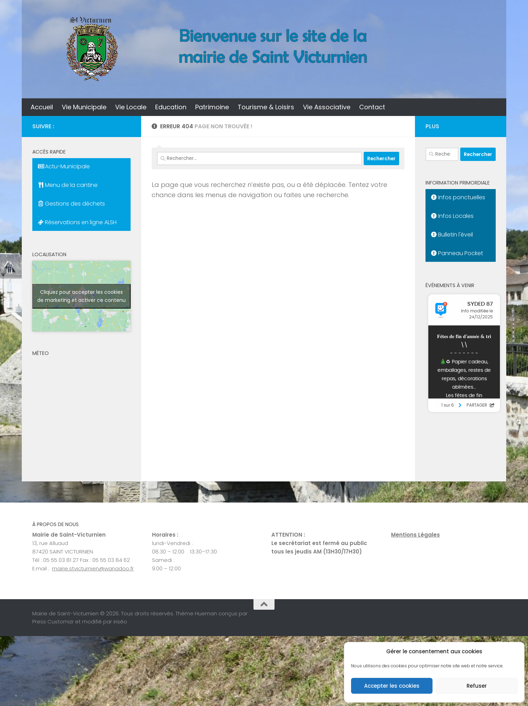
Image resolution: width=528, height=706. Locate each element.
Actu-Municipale (64, 166)
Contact (372, 107)
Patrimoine (212, 107)
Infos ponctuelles (458, 197)
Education (170, 107)
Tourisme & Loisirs (266, 107)
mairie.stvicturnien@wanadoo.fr (93, 568)
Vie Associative (326, 107)
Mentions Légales (415, 534)
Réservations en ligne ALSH (77, 222)
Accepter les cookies (392, 685)
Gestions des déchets (71, 204)
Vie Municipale (84, 107)
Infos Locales (452, 216)
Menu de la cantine (68, 185)
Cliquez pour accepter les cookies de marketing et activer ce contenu (81, 296)
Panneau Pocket (457, 253)
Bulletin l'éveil (452, 235)
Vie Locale (130, 107)
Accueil (42, 107)
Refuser (477, 685)
